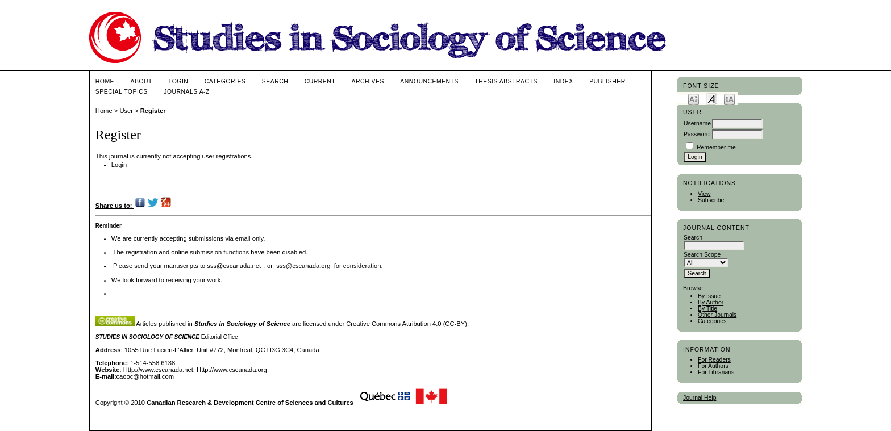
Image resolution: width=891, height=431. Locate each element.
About (141, 81)
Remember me (716, 147)
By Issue (709, 296)
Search (275, 81)
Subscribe (711, 200)
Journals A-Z (187, 92)
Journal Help (699, 398)
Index (563, 81)
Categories (712, 321)
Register (153, 110)
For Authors (713, 366)
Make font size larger (729, 98)
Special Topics (121, 92)
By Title (707, 309)
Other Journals (717, 315)
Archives (368, 81)
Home (104, 81)
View (704, 194)
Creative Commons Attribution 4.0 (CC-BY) (406, 323)
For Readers (714, 360)
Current (320, 81)
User (126, 110)
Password (697, 134)
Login (178, 81)
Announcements (429, 81)
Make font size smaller (693, 98)
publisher (607, 81)
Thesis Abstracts (506, 81)
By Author (710, 302)
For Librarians (716, 372)
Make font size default (711, 98)
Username (697, 123)
